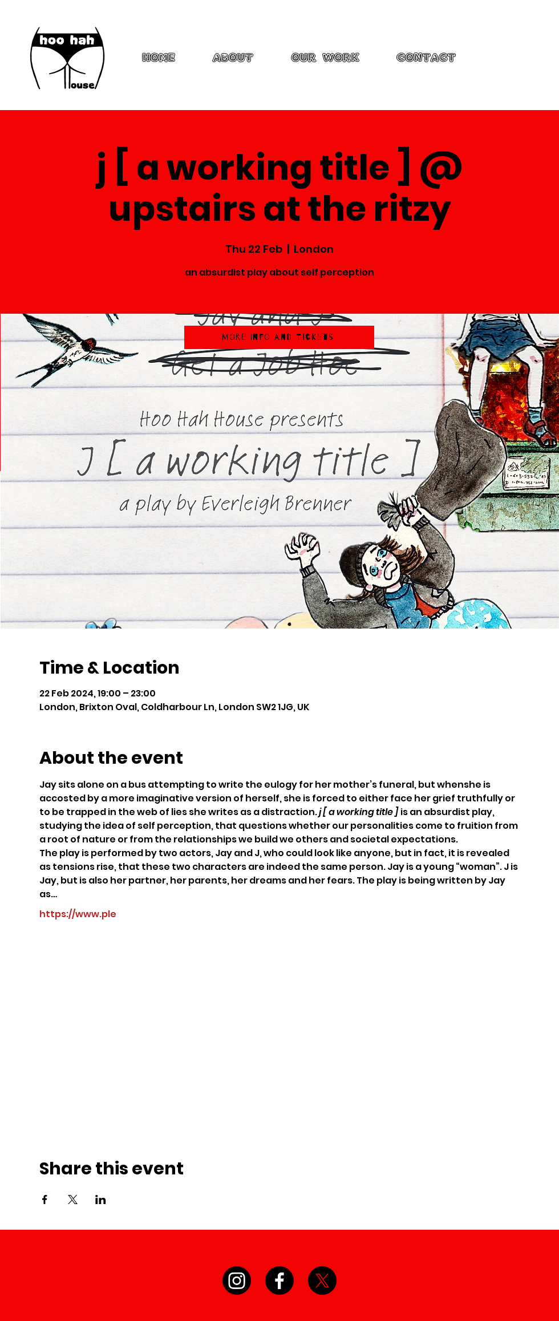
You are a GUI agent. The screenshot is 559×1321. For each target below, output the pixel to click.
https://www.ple (77, 914)
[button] (325, 58)
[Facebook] (279, 1280)
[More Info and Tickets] (279, 337)
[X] (322, 1280)
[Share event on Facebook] (44, 1199)
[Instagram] (236, 1280)
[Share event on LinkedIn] (100, 1199)
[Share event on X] (72, 1199)
